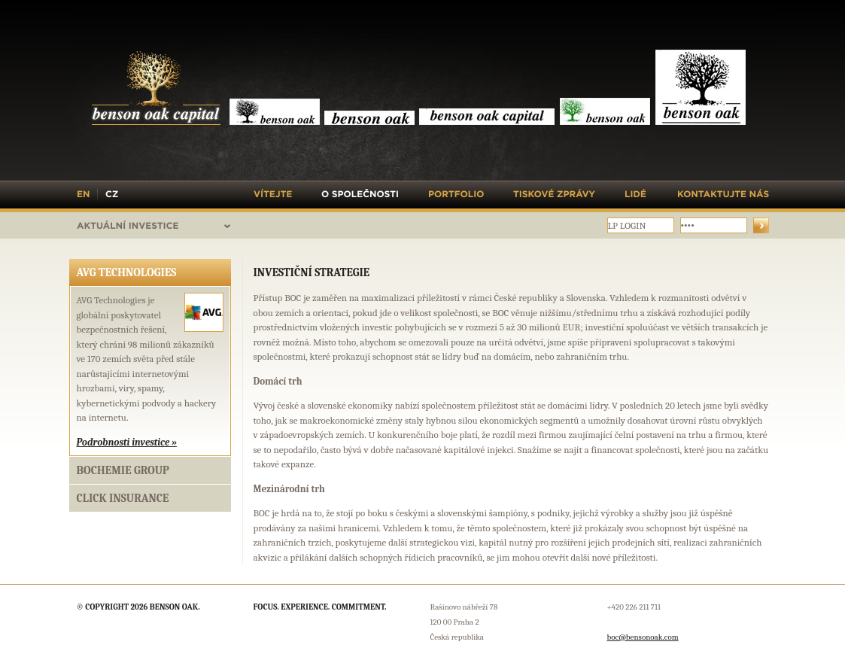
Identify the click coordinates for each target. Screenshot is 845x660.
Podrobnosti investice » (127, 442)
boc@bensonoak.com (643, 637)
